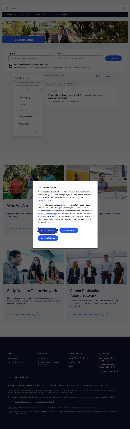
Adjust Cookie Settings (47, 214)
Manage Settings (48, 238)
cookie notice (43, 201)
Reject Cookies (68, 230)
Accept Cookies (47, 230)
